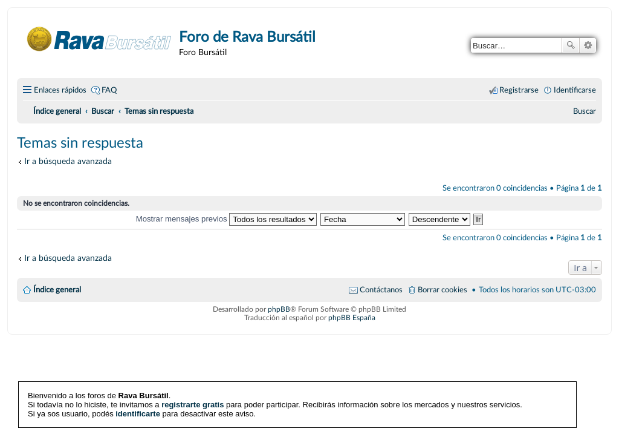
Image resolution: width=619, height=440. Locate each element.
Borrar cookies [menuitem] (442, 290)
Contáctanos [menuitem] (381, 290)
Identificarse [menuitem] (575, 90)
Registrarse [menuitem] (519, 90)
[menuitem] (584, 111)
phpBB (279, 309)
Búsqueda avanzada (588, 45)
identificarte (137, 413)
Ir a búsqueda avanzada (68, 161)
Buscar (571, 45)
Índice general (57, 290)
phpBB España (351, 317)
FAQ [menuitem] (109, 90)
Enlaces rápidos (60, 90)
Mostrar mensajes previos (226, 218)
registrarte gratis (192, 404)
